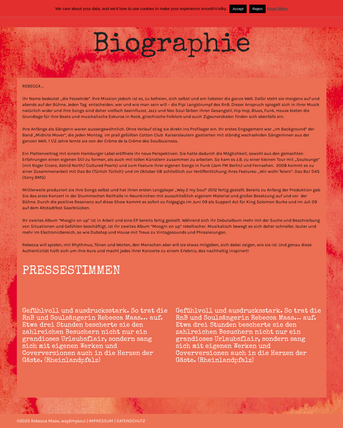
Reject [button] (258, 9)
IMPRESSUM (101, 420)
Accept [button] (238, 9)
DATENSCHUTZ (131, 420)
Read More (277, 8)
